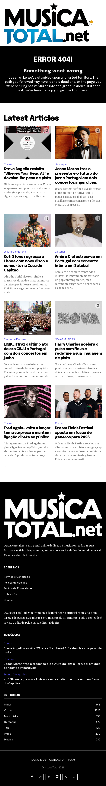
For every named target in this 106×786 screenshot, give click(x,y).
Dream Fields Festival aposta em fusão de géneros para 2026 (74, 432)
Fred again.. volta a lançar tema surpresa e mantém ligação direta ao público (27, 432)
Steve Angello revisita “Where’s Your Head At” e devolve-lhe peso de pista (27, 173)
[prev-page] (7, 468)
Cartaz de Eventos (15, 339)
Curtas (8, 164)
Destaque (61, 164)
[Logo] (46, 23)
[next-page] (99, 468)
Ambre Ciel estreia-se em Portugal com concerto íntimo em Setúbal (78, 261)
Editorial (60, 251)
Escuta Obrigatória (15, 251)
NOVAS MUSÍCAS (65, 339)
